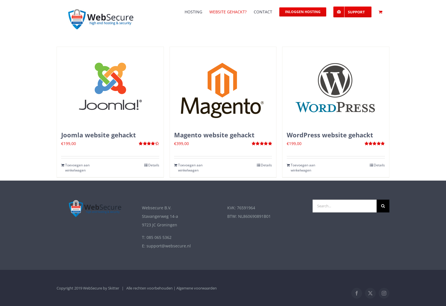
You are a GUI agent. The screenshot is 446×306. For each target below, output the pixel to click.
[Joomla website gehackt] (110, 86)
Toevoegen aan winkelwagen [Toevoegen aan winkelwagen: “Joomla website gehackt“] (77, 168)
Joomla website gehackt (98, 135)
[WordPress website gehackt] (335, 86)
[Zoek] (383, 206)
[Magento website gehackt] (223, 86)
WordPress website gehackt (330, 135)
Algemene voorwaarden (196, 288)
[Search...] (345, 206)
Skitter (113, 288)
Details (153, 165)
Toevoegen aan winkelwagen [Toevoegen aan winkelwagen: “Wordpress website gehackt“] (303, 168)
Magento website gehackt (214, 135)
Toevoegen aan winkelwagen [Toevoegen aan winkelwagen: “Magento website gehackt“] (190, 168)
